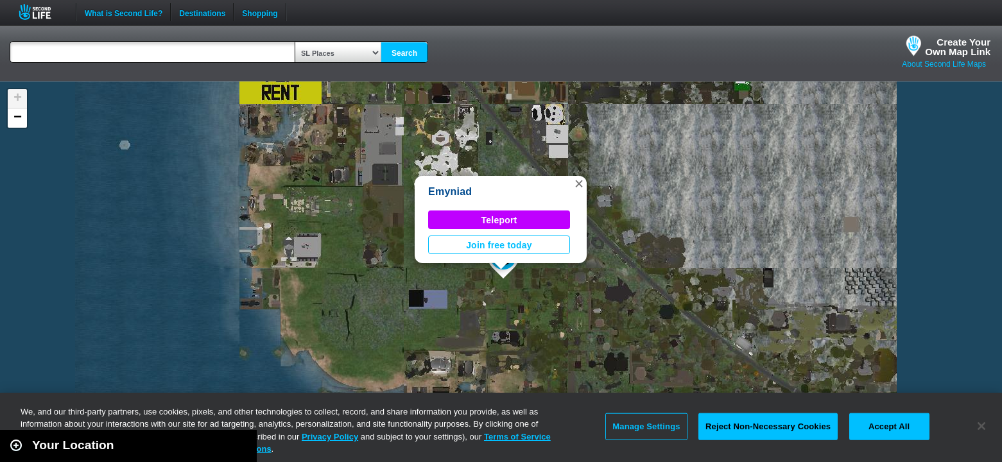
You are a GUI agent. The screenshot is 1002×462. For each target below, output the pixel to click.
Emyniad (450, 191)
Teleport (499, 220)
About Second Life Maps (944, 64)
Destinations (202, 12)
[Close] (981, 426)
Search (404, 53)
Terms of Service (517, 436)
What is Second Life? (123, 12)
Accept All (889, 426)
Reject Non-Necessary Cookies (768, 426)
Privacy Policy (330, 436)
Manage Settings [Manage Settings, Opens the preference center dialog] (646, 426)
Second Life (42, 12)
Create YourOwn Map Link (957, 47)
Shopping (259, 12)
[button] (579, 183)
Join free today (499, 245)
